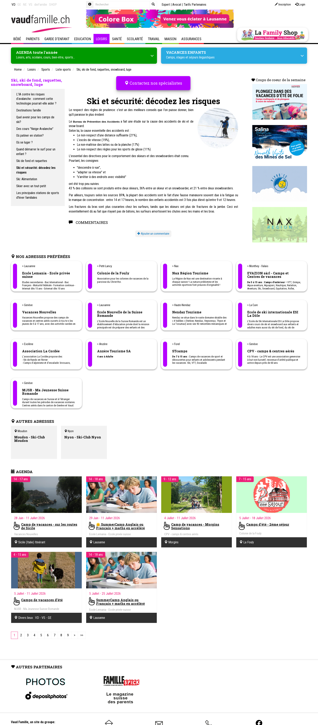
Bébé (17, 39)
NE (25, 4)
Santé (117, 39)
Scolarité (135, 39)
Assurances (191, 39)
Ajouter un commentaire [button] (153, 230)
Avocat (176, 4)
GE (19, 4)
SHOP (53, 4)
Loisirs (101, 39)
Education (82, 39)
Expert (166, 4)
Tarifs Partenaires (195, 4)
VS (30, 4)
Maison (170, 39)
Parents (33, 39)
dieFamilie (40, 4)
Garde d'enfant (56, 39)
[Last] (82, 635)
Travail (154, 39)
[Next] (74, 635)
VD (13, 4)
